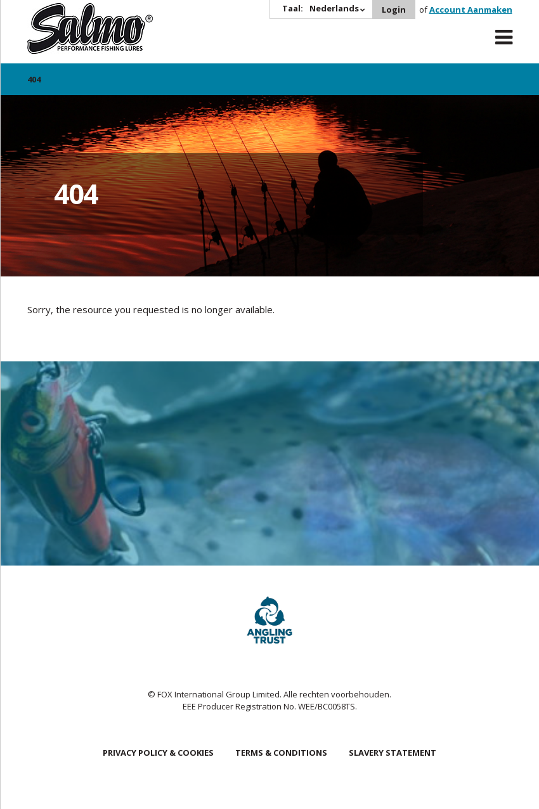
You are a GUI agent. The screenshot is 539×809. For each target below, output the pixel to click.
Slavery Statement (392, 752)
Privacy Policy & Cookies (158, 752)
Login (394, 9)
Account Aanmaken (470, 9)
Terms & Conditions (281, 752)
